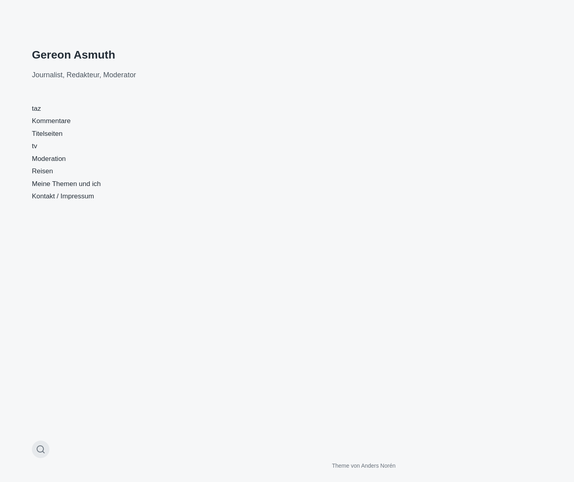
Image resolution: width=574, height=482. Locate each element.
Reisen (42, 171)
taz (36, 108)
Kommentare (51, 121)
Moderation (49, 159)
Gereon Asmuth (73, 55)
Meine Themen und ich (66, 184)
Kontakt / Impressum (63, 196)
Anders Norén (378, 465)
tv (34, 146)
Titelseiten (47, 133)
